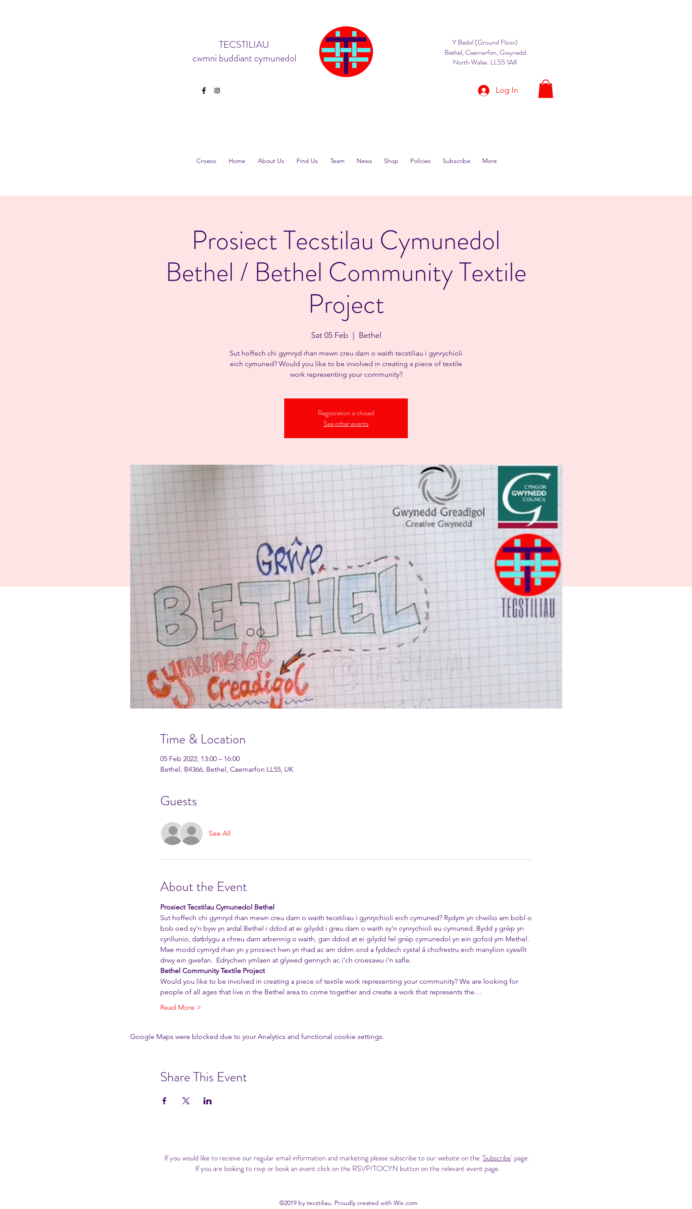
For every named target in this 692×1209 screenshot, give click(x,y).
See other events (346, 423)
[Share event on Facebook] (164, 1100)
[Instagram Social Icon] (217, 90)
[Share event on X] (186, 1100)
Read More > (180, 1007)
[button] (545, 89)
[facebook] (203, 90)
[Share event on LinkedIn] (207, 1100)
